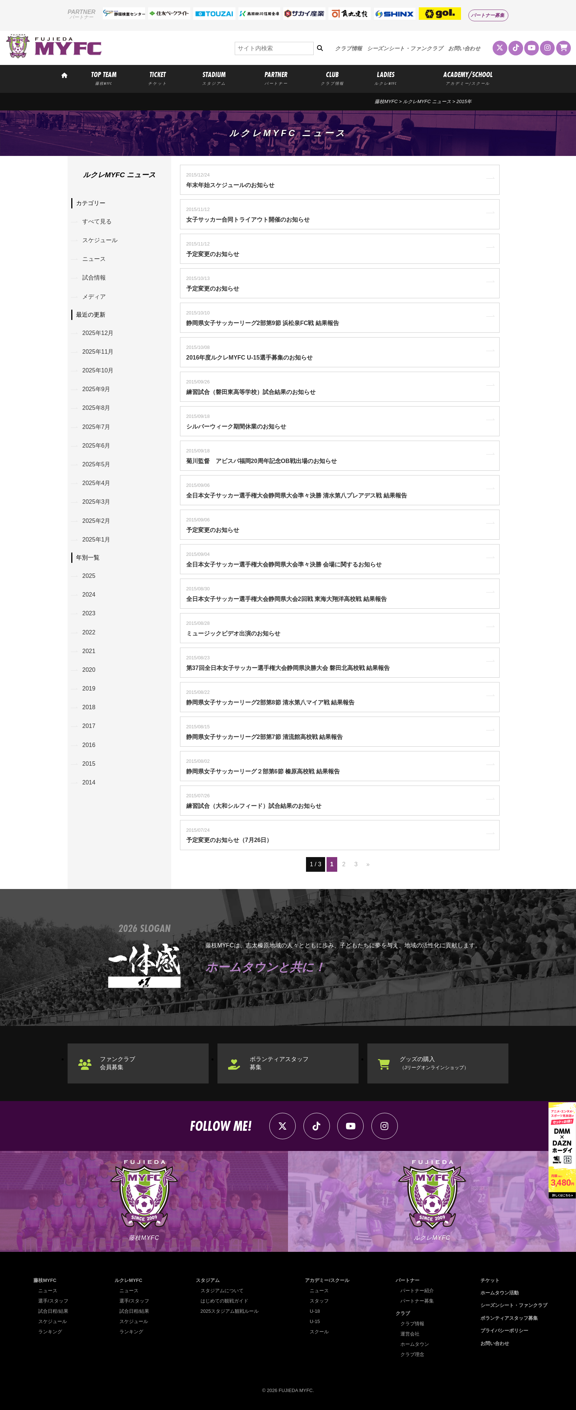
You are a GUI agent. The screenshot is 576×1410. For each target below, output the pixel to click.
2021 (89, 651)
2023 (89, 613)
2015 (89, 764)
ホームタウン (414, 1344)
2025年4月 (96, 483)
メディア (94, 297)
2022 (89, 632)
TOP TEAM (104, 78)
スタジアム (208, 1280)
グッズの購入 (434, 1063)
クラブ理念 (412, 1354)
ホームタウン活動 (499, 1293)
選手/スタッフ (53, 1301)
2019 (89, 688)
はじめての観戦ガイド (224, 1301)
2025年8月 (96, 408)
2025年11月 (98, 352)
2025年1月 (96, 539)
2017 (89, 726)
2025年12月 (98, 333)
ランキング (50, 1331)
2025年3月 (96, 502)
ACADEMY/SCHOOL (468, 78)
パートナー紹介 (417, 1290)
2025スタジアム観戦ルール (230, 1311)
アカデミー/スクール (327, 1280)
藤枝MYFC (386, 101)
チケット (490, 1280)
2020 (89, 670)
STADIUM (214, 78)
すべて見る (97, 221)
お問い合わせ (464, 48)
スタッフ (319, 1301)
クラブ (403, 1313)
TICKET (157, 78)
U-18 (315, 1311)
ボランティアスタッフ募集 (279, 1063)
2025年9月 (96, 389)
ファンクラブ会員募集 (117, 1063)
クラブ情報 (348, 48)
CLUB (332, 78)
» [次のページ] (368, 864)
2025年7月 (96, 427)
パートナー (408, 1280)
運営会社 (410, 1334)
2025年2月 (96, 521)
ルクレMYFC (128, 1280)
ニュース (94, 259)
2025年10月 (98, 370)
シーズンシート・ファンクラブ (405, 48)
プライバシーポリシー (504, 1330)
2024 (89, 594)
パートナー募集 (487, 15)
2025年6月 (96, 445)
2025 (89, 576)
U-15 (315, 1321)
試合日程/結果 (53, 1311)
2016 (89, 745)
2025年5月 (96, 464)
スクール (319, 1331)
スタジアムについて (222, 1290)
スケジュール (100, 240)
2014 (89, 782)
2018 (89, 707)
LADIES (386, 78)
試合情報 (94, 277)
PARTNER (276, 78)
